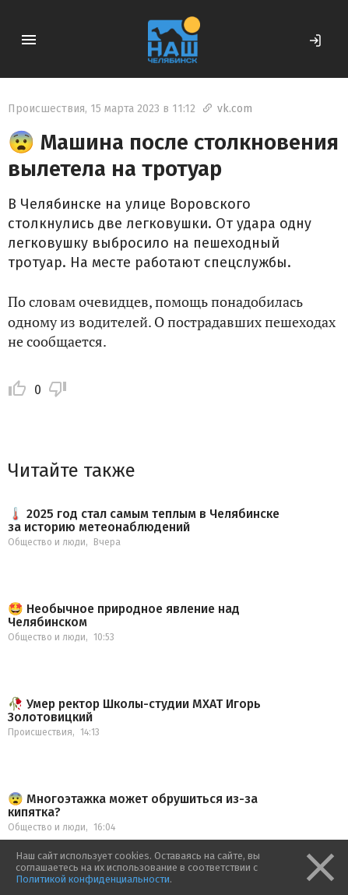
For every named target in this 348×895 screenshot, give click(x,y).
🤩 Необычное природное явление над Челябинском (124, 615)
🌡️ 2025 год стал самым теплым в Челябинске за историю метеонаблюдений (143, 520)
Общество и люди (47, 542)
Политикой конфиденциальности (93, 879)
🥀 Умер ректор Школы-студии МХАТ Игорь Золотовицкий (134, 710)
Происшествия (46, 109)
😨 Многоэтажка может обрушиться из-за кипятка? (133, 805)
